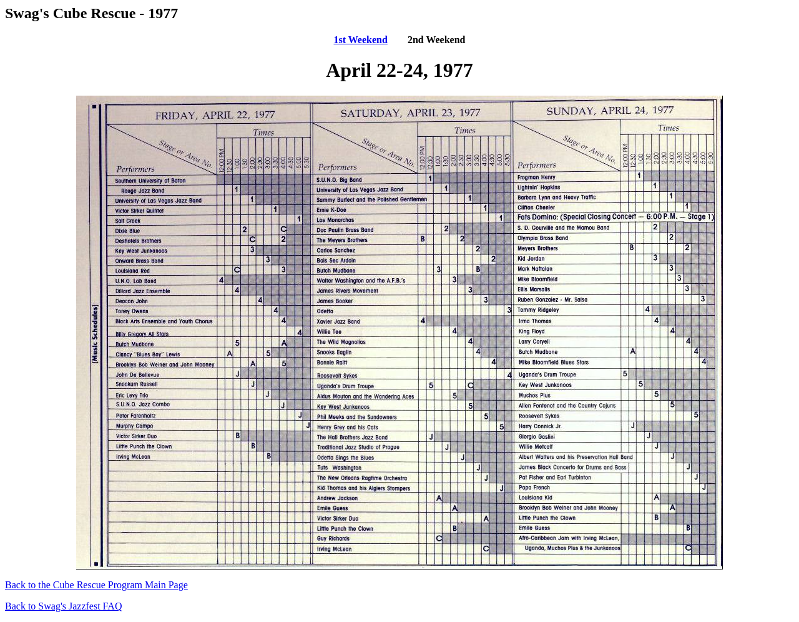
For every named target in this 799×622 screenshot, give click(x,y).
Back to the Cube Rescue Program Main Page (96, 584)
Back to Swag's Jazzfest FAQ (63, 606)
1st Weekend (360, 39)
